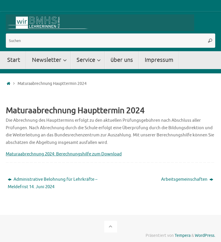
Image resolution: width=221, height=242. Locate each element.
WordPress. (205, 235)
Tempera (182, 235)
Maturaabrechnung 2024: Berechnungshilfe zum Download (64, 154)
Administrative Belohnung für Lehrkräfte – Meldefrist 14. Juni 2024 (52, 183)
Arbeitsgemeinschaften (187, 179)
